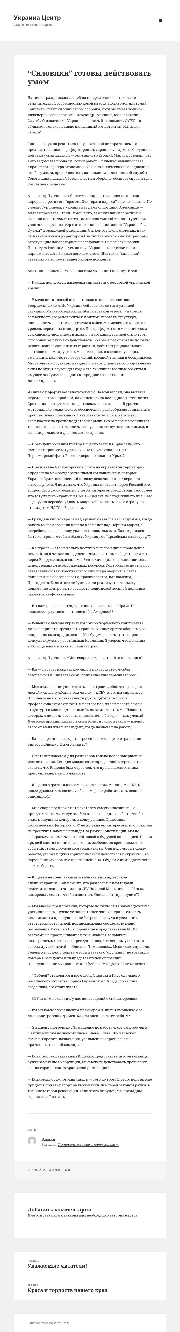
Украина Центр (37, 17)
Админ (57, 1170)
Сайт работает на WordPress (48, 1323)
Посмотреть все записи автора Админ (87, 1144)
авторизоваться (124, 1215)
